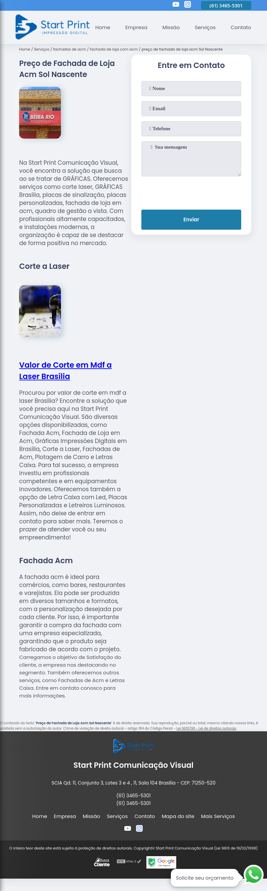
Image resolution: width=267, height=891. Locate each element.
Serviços (205, 27)
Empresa (136, 27)
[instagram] (187, 5)
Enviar (191, 219)
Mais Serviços (218, 816)
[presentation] (191, 191)
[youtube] (176, 5)
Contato (240, 27)
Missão (171, 27)
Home (102, 27)
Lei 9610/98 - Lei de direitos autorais (206, 728)
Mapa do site (178, 816)
